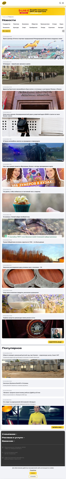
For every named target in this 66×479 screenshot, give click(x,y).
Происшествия (45, 24)
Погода (43, 27)
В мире (55, 24)
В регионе (52, 27)
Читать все (57, 427)
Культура (16, 27)
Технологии (6, 27)
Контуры (60, 27)
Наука (61, 24)
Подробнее (33, 470)
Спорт (24, 27)
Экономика (25, 24)
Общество (35, 24)
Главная (4, 17)
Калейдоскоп (33, 27)
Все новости (6, 31)
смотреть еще (55, 342)
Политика (16, 24)
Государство (6, 24)
